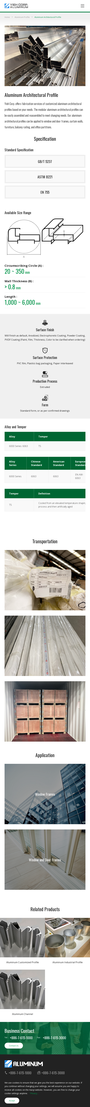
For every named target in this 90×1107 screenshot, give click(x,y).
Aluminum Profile (22, 17)
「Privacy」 (33, 1093)
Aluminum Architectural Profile (47, 17)
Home (7, 17)
